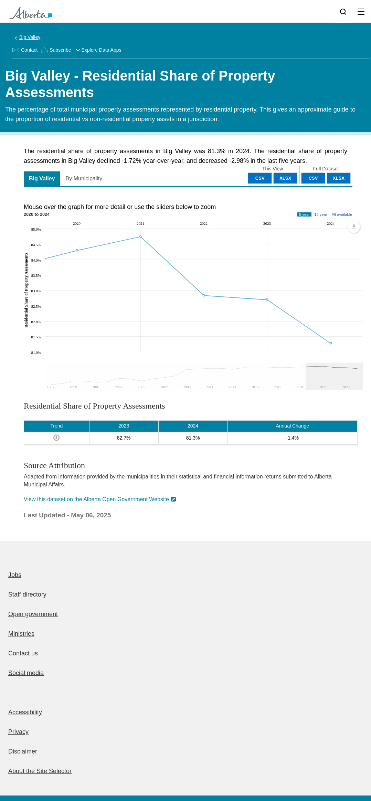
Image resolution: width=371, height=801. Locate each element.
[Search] (343, 11)
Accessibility (25, 712)
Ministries (21, 633)
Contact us (23, 653)
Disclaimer (22, 751)
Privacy (18, 731)
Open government (33, 614)
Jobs (14, 574)
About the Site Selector (40, 771)
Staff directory (27, 594)
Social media (26, 673)
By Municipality (84, 178)
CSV (313, 178)
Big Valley (29, 37)
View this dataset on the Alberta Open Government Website (96, 499)
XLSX (338, 178)
